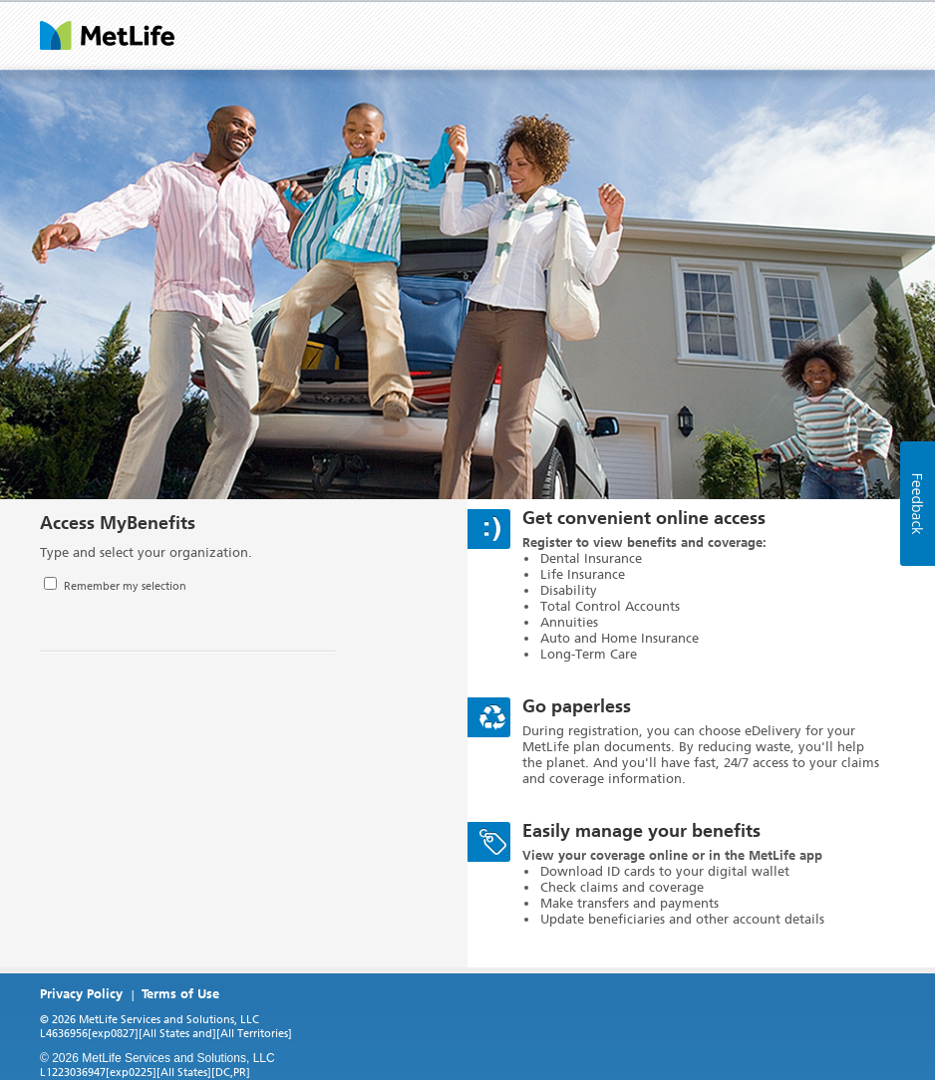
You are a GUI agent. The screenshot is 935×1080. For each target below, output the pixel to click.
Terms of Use (180, 993)
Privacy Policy (81, 993)
